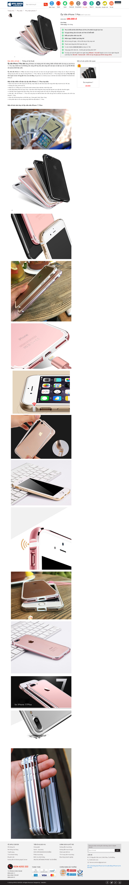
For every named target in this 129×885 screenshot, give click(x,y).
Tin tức (111, 7)
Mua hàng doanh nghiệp (66, 857)
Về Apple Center (13, 844)
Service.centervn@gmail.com (98, 862)
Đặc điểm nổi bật (13, 61)
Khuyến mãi (105, 7)
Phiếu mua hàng (38, 854)
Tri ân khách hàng (13, 854)
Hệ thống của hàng (13, 849)
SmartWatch (78, 7)
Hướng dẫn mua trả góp (66, 849)
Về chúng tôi (11, 847)
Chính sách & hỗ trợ (67, 844)
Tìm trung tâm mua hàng (67, 854)
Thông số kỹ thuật (28, 61)
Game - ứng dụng (38, 849)
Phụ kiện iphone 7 (31, 10)
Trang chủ (11, 10)
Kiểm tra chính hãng (39, 857)
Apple (65, 7)
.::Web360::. (43, 882)
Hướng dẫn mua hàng (66, 847)
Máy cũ (91, 7)
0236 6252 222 (20, 866)
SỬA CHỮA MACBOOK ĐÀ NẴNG (42, 852)
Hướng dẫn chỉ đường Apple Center (17, 859)
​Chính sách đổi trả (65, 852)
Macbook (71, 7)
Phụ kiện (85, 7)
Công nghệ (37, 847)
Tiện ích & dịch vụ (40, 844)
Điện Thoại (52, 7)
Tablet (58, 7)
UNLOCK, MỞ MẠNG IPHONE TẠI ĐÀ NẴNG (45, 859)
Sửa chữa (98, 7)
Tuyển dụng (11, 852)
